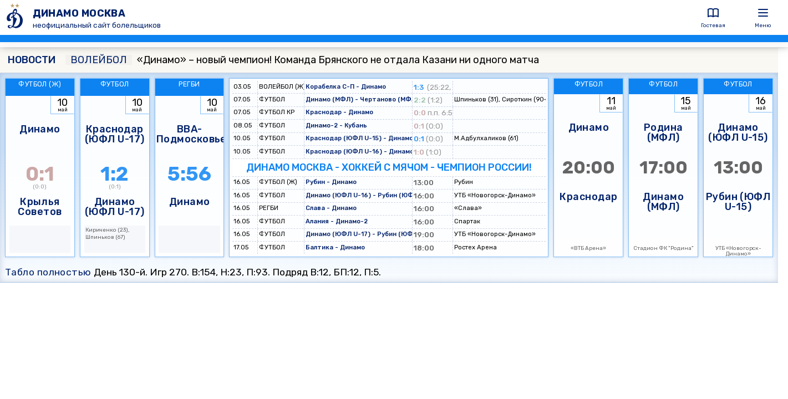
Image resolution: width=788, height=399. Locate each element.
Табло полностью (48, 272)
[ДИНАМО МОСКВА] (16, 17)
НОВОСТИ (31, 60)
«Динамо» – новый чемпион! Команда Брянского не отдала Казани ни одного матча (302, 60)
